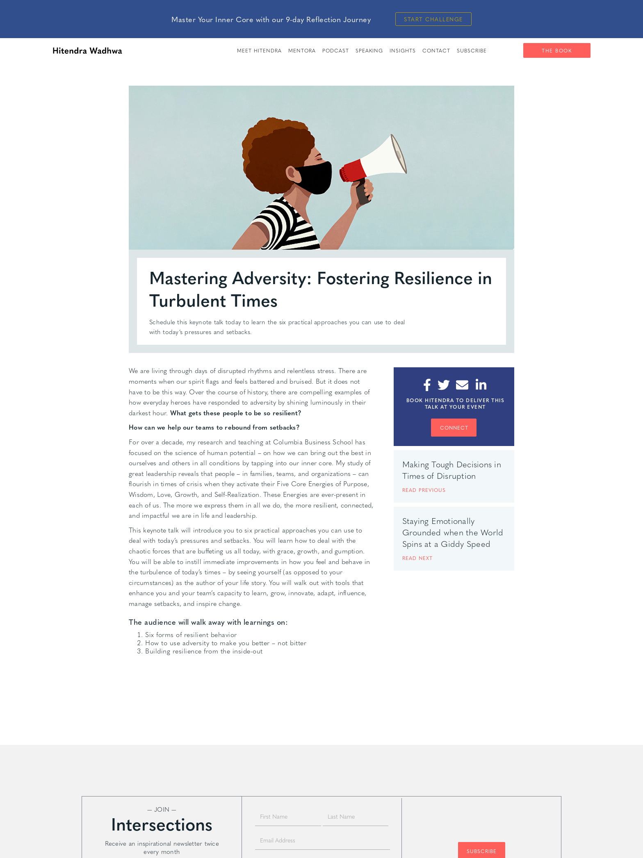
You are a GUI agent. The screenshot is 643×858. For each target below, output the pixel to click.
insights (403, 50)
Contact (436, 50)
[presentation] (481, 816)
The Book (557, 50)
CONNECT (454, 427)
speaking (369, 50)
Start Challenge (433, 19)
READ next (417, 558)
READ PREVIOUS (424, 490)
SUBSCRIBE (472, 50)
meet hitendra (259, 50)
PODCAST (335, 50)
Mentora (302, 50)
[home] (87, 50)
